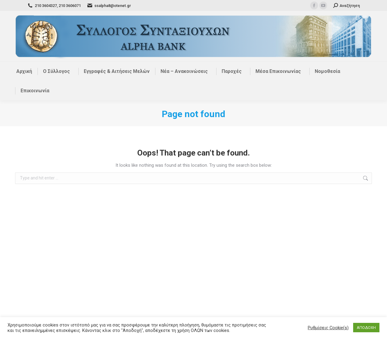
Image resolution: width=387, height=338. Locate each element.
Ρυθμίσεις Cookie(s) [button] (328, 327)
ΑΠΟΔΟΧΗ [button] (366, 327)
